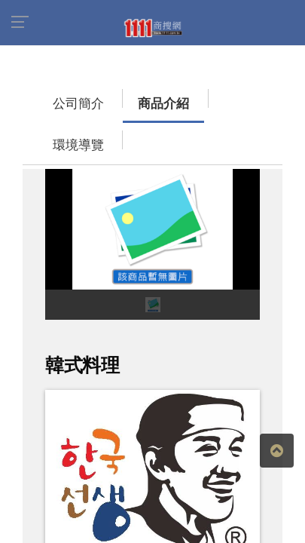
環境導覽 (184, 96)
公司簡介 (49, 96)
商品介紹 (117, 96)
